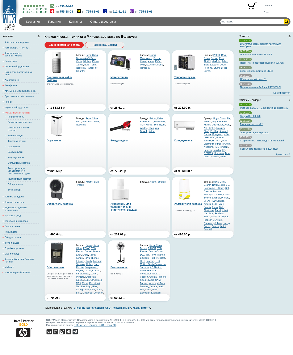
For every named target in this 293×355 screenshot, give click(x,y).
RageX (79, 270)
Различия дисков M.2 (251, 124)
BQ (227, 185)
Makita (149, 124)
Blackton (144, 258)
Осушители (14, 146)
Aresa (151, 61)
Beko (227, 153)
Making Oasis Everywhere (217, 124)
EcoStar (214, 131)
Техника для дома (14, 196)
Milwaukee (159, 121)
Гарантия (54, 21)
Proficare (160, 258)
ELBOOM (89, 280)
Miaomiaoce (146, 58)
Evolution (98, 292)
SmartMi (80, 71)
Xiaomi (79, 64)
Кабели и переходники (17, 42)
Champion (153, 128)
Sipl (154, 270)
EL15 (214, 204)
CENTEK (208, 153)
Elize (94, 286)
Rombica (219, 213)
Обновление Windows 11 (253, 79)
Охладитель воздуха (19, 163)
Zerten (93, 273)
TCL (216, 147)
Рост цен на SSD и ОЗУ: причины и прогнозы (264, 108)
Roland (219, 137)
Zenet (85, 283)
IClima (95, 61)
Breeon (207, 121)
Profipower (145, 273)
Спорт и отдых (12, 226)
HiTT (142, 261)
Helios (89, 264)
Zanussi (208, 150)
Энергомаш (91, 267)
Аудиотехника (12, 80)
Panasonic (92, 68)
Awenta (153, 276)
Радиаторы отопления (20, 122)
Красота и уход (13, 215)
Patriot (216, 55)
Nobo (96, 264)
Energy (226, 223)
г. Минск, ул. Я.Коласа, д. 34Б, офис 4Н (95, 325)
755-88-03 (66, 11)
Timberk (224, 147)
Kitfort (158, 61)
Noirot (92, 254)
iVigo (88, 286)
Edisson (80, 261)
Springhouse (82, 289)
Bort (156, 124)
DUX (142, 254)
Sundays (208, 194)
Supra (225, 216)
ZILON (207, 61)
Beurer (207, 185)
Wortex (143, 128)
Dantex (207, 134)
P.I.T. (150, 121)
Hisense (215, 156)
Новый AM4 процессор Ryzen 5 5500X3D (262, 62)
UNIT (142, 64)
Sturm (217, 68)
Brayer (207, 226)
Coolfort (96, 270)
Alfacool (223, 131)
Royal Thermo (219, 121)
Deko (160, 118)
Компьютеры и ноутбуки (17, 47)
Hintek (98, 280)
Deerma (208, 191)
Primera (225, 197)
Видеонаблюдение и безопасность (16, 208)
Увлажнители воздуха (19, 179)
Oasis (223, 64)
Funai (93, 64)
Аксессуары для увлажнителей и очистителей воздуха (19, 171)
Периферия (11, 61)
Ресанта (208, 68)
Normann (208, 223)
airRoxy (161, 283)
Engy (221, 58)
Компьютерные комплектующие (13, 54)
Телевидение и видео (16, 221)
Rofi (227, 188)
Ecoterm (214, 64)
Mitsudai (220, 128)
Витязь (207, 71)
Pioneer (208, 220)
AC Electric (209, 128)
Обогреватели (15, 184)
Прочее (9, 101)
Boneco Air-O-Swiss (86, 58)
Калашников (82, 273)
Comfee (218, 194)
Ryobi (162, 124)
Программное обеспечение (19, 96)
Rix (228, 118)
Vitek (221, 204)
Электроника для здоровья (254, 132)
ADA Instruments (154, 64)
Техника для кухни (14, 202)
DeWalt (143, 131)
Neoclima (81, 68)
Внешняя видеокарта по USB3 (256, 71)
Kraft (152, 258)
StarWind (215, 216)
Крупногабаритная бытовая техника (19, 260)
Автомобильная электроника (20, 91)
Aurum (152, 283)
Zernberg (144, 286)
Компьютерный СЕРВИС (18, 272)
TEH (142, 124)
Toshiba (217, 150)
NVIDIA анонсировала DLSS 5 (256, 54)
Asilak (225, 61)
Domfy (88, 261)
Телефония (11, 85)
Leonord (217, 191)
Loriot (224, 68)
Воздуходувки (15, 152)
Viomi (223, 156)
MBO (212, 137)
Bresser (157, 58)
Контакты (75, 21)
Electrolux (87, 121)
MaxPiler (216, 61)
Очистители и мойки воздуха (18, 128)
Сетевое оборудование (17, 66)
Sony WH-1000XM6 (250, 116)
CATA (158, 280)
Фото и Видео (12, 242)
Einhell (143, 121)
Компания (33, 21)
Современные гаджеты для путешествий (262, 140)
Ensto (85, 254)
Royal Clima (92, 55)
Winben (87, 61)
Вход (266, 12)
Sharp (207, 216)
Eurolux (80, 267)
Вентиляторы (15, 189)
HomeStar (145, 68)
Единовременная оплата (64, 44)
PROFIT (152, 248)
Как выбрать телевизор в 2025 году (259, 148)
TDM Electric (218, 185)
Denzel (214, 58)
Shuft (206, 131)
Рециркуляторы (16, 116)
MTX (78, 283)
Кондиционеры (16, 157)
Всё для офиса (13, 237)
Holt (142, 289)
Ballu (86, 64)
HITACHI (216, 140)
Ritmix (153, 55)
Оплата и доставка (103, 21)
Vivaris (153, 286)
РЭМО (86, 248)
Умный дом (11, 232)
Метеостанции (15, 135)
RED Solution (218, 201)
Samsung (219, 153)
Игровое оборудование (17, 107)
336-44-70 (66, 6)
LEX (157, 261)
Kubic (151, 280)
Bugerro (144, 283)
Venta (79, 61)
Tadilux (207, 140)
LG (223, 150)
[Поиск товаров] (252, 21)
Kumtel (79, 258)
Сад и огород (12, 253)
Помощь (268, 5)
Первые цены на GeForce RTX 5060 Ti (260, 87)
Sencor (215, 226)
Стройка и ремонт (14, 248)
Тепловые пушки (17, 141)
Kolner (152, 131)
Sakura (218, 223)
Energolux (217, 134)
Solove (207, 197)
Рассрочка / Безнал (105, 44)
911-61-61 (119, 11)
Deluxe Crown (156, 251)
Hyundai (226, 143)
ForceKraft (94, 283)
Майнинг (9, 267)
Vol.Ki (207, 201)
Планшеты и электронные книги (19, 73)
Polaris (207, 207)
